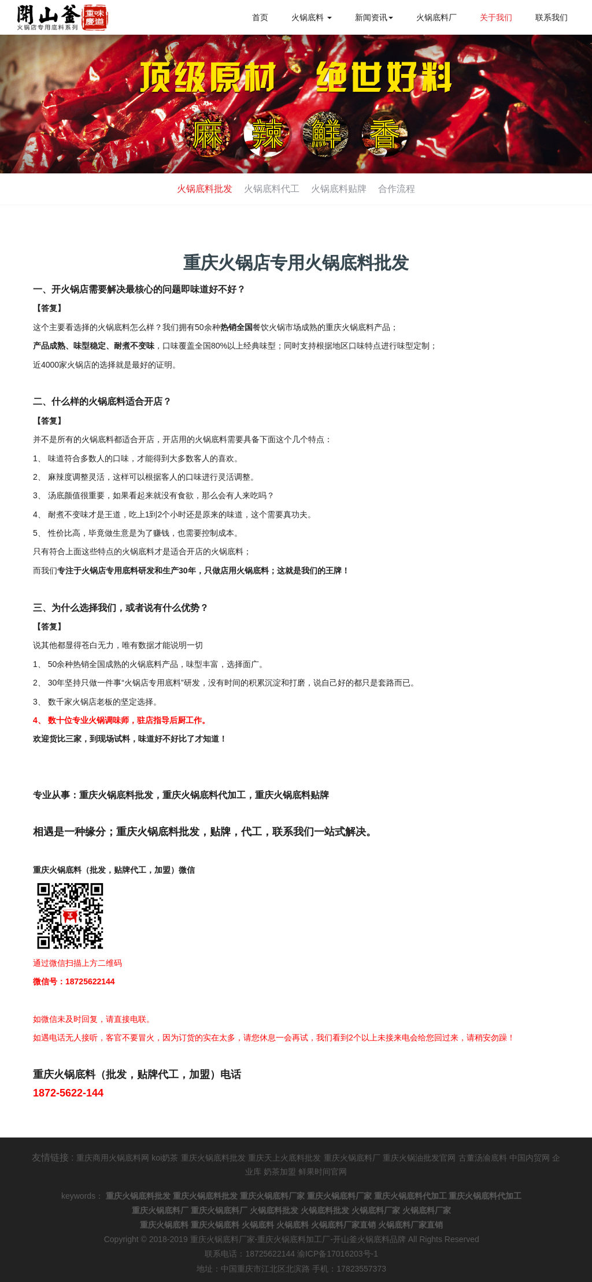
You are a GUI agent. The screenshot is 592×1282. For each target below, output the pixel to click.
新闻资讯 (374, 17)
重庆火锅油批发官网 (419, 1157)
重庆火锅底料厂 (352, 1157)
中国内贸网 (529, 1157)
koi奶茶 (164, 1157)
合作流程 (400, 189)
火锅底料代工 (270, 189)
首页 (260, 17)
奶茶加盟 (280, 1171)
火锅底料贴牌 (340, 189)
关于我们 (496, 17)
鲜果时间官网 (322, 1171)
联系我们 (551, 17)
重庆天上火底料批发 (284, 1157)
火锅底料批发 (201, 189)
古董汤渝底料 (482, 1157)
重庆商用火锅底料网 (112, 1157)
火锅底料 (311, 17)
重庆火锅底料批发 (213, 1157)
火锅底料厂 (436, 17)
